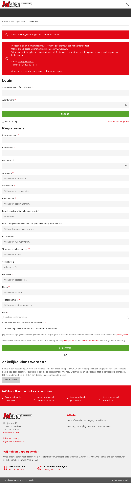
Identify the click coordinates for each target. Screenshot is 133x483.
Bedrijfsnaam (9, 198)
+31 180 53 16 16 (29, 64)
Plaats (6, 287)
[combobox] (65, 317)
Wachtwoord (9, 99)
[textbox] (65, 317)
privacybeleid (122, 334)
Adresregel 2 (8, 261)
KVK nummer (8, 236)
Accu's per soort (18, 21)
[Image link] (17, 415)
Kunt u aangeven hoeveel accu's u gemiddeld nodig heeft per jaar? (33, 223)
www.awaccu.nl (60, 48)
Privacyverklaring (11, 438)
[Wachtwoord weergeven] (126, 105)
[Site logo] (17, 4)
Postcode (7, 274)
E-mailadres (8, 147)
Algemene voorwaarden (14, 441)
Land (5, 312)
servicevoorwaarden (89, 340)
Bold (127, 480)
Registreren (65, 348)
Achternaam (8, 185)
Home (5, 21)
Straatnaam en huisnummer (16, 249)
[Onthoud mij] (3, 121)
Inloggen (65, 114)
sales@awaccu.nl (25, 61)
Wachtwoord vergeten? (118, 121)
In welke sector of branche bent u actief (20, 211)
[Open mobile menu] (3, 13)
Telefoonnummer (11, 299)
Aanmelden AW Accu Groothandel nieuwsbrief (24, 322)
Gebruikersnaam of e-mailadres (17, 87)
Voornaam (8, 173)
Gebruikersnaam (10, 135)
